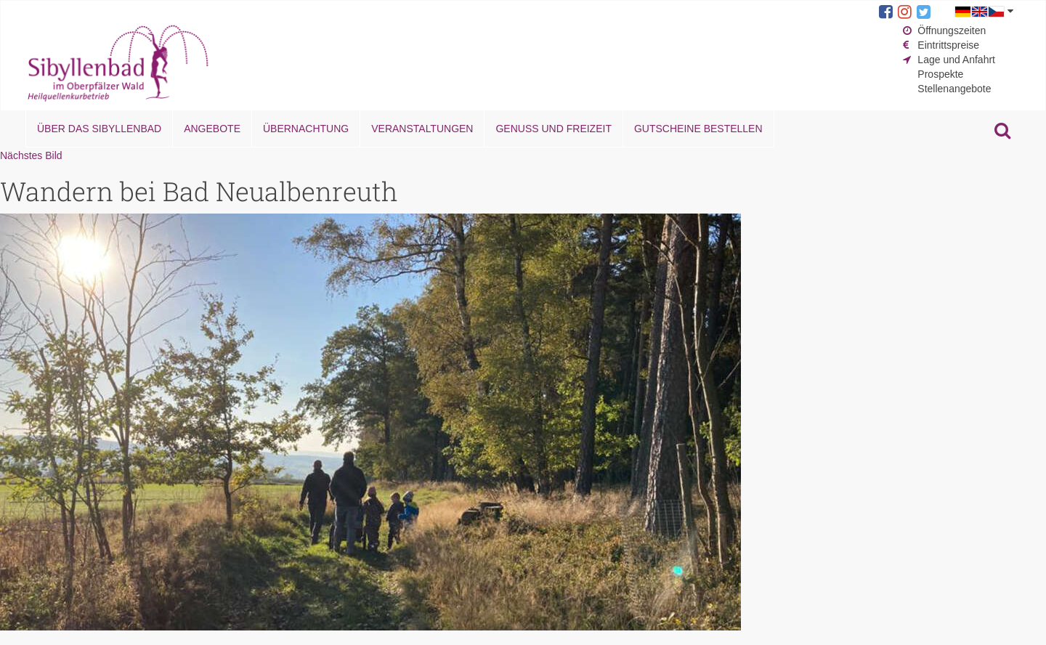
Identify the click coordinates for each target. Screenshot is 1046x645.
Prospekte (940, 74)
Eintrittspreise (948, 45)
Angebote (212, 128)
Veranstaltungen (422, 128)
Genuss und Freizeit (553, 128)
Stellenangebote (954, 88)
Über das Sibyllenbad (99, 128)
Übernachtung (306, 128)
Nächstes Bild (31, 155)
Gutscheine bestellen (698, 128)
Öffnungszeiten (951, 30)
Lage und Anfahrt (956, 59)
